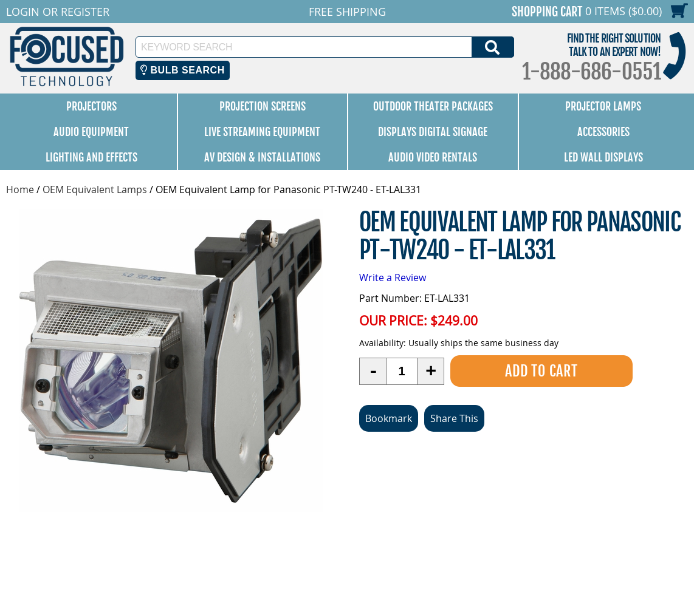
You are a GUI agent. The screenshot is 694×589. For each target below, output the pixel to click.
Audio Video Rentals (432, 157)
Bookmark (388, 418)
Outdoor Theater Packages (433, 106)
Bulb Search (182, 70)
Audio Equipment (91, 131)
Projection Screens (262, 106)
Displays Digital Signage (432, 131)
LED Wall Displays (603, 157)
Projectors (91, 106)
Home (20, 189)
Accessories (603, 131)
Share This (454, 418)
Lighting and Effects (91, 157)
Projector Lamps (603, 106)
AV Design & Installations (262, 157)
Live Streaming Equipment (262, 131)
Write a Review (392, 277)
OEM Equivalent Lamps (95, 189)
